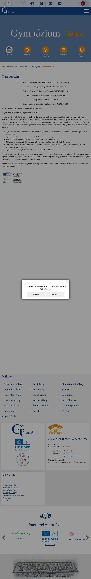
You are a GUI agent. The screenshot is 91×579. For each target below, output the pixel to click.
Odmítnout (55, 295)
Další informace (45, 289)
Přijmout (36, 295)
